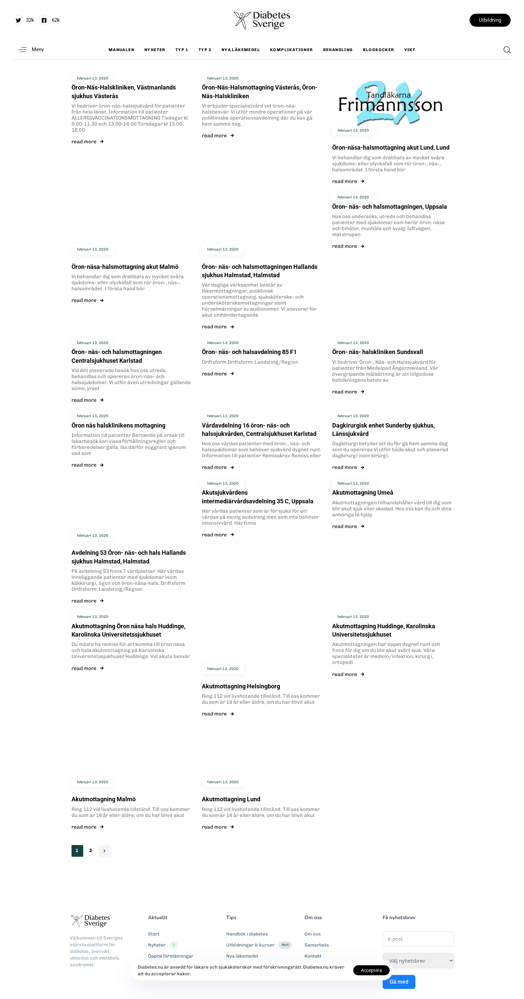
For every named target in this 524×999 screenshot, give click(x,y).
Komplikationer (291, 49)
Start (153, 934)
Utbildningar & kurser (259, 945)
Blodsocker (378, 49)
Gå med (399, 982)
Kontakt (312, 956)
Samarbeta (316, 945)
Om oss (312, 934)
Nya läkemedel (241, 49)
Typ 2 (205, 49)
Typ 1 (181, 49)
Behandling (338, 49)
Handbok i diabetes (247, 934)
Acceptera (371, 970)
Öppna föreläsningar (170, 956)
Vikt (410, 49)
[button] (28, 49)
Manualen (121, 49)
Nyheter (154, 49)
